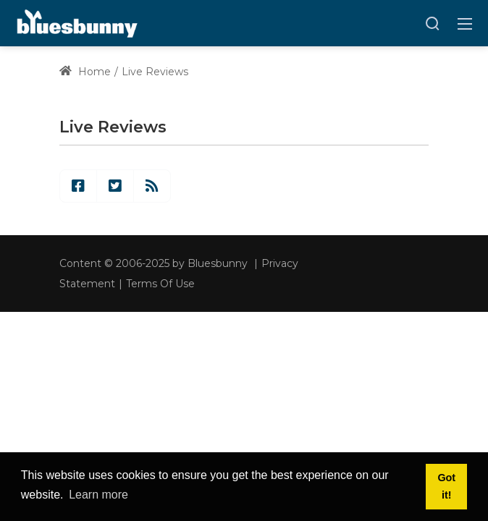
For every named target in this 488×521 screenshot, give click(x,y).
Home (85, 71)
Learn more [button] (98, 494)
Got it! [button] (446, 486)
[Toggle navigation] (465, 23)
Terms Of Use (160, 283)
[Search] (432, 23)
